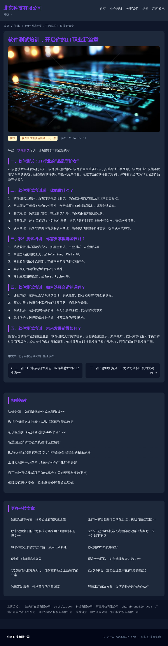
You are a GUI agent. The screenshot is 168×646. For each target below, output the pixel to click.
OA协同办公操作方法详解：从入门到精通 (39, 547)
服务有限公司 (98, 612)
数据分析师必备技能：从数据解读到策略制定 (41, 422)
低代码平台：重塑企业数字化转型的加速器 (117, 570)
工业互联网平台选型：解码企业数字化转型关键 (42, 462)
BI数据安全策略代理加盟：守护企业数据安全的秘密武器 (49, 452)
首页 (103, 8)
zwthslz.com (63, 606)
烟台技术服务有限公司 (124, 612)
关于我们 (132, 8)
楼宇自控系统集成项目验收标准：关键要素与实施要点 (47, 473)
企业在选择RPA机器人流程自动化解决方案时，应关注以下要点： (121, 533)
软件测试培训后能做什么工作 (39, 138)
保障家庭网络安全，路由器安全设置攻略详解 (41, 483)
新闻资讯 (158, 8)
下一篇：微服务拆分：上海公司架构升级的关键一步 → (123, 370)
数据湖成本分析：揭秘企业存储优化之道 (38, 519)
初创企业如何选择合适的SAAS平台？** (37, 432)
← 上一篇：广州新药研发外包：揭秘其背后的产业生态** (45, 370)
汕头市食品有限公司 (38, 606)
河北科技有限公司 (107, 606)
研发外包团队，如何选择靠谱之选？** (114, 559)
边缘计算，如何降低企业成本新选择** (36, 412)
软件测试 (23, 150)
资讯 (17, 26)
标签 (145, 8)
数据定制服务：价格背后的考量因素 (35, 586)
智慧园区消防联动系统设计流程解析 (34, 442)
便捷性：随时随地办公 (26, 559)
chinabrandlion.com (137, 606)
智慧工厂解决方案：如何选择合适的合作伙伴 (118, 586)
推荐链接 (81, 612)
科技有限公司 (84, 606)
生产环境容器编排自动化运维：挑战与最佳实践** (122, 519)
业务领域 (116, 8)
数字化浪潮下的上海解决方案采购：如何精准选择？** (43, 533)
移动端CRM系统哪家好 (103, 547)
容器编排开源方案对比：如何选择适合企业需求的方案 (44, 572)
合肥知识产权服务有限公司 (55, 612)
